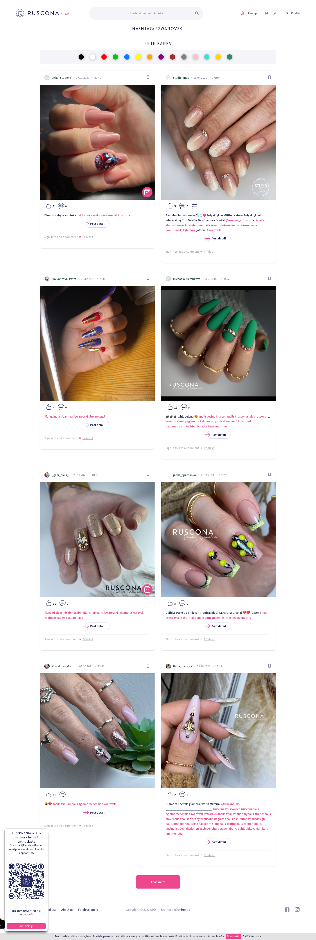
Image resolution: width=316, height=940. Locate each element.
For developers (88, 909)
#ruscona (124, 215)
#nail (265, 613)
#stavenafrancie (228, 828)
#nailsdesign (256, 819)
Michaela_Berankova (186, 279)
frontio (185, 909)
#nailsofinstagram (212, 819)
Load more (158, 882)
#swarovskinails (214, 814)
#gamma (67, 416)
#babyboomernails (197, 225)
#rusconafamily (176, 421)
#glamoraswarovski (131, 613)
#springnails (234, 824)
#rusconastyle (244, 416)
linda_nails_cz (182, 666)
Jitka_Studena (61, 78)
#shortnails (95, 613)
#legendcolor (64, 613)
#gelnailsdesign (188, 828)
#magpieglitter (221, 618)
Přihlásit (88, 237)
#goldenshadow (54, 618)
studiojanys (181, 78)
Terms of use (48, 909)
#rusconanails (232, 225)
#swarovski (109, 215)
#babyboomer (175, 225)
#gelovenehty (208, 828)
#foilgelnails (52, 416)
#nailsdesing (207, 416)
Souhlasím (233, 936)
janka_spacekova (184, 475)
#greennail (230, 421)
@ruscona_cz (234, 220)
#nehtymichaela (196, 426)
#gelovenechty (241, 618)
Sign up (252, 13)
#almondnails (252, 824)
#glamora (189, 230)
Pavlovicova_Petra (64, 279)
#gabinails (80, 613)
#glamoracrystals (90, 215)
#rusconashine (217, 426)
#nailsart (190, 824)
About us (67, 909)
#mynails (248, 814)
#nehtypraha (174, 834)
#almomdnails (175, 426)
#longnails (219, 824)
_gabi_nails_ (60, 475)
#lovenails (172, 819)
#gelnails (172, 828)
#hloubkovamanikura (254, 828)
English (296, 13)
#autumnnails (175, 824)
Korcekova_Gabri (63, 666)
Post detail (94, 224)
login (274, 13)
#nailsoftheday (190, 819)
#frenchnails (263, 814)
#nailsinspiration (236, 819)
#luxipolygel (97, 416)
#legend (49, 613)
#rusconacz (249, 225)
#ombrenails (174, 230)
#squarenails (74, 618)
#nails (260, 220)
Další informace (252, 936)
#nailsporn (204, 618)
